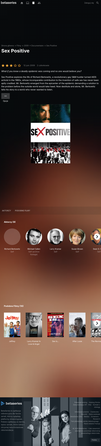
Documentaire (37, 45)
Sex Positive (51, 45)
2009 (26, 45)
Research (96, 419)
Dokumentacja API (80, 405)
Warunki (84, 414)
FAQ (89, 405)
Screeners (95, 417)
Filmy (19, 45)
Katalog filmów (94, 402)
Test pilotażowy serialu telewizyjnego (85, 421)
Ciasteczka (94, 412)
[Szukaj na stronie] (97, 3)
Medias (86, 417)
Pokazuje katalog (80, 402)
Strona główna (7, 45)
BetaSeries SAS (76, 417)
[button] (12, 242)
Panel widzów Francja (92, 424)
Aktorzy (6, 210)
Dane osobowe (94, 414)
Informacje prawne (82, 412)
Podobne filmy (22, 210)
